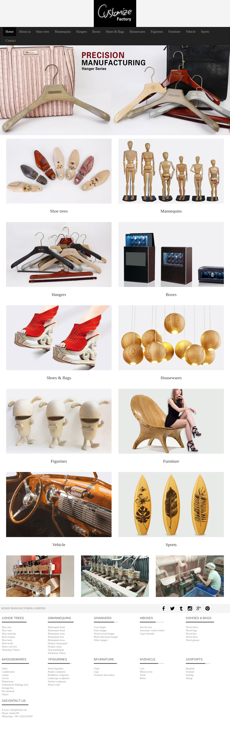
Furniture (174, 31)
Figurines (157, 31)
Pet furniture (8, 691)
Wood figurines (55, 668)
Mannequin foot (56, 637)
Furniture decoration (104, 675)
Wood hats (191, 633)
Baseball (190, 668)
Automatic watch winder (152, 630)
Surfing (189, 675)
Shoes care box (9, 646)
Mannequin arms (56, 633)
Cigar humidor (147, 633)
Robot (143, 678)
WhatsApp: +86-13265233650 (17, 716)
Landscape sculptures (58, 678)
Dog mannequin (56, 650)
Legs (96, 671)
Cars (142, 668)
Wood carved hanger (104, 633)
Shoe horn (7, 640)
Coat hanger (100, 627)
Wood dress (191, 637)
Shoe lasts (7, 630)
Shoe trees (42, 31)
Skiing (189, 678)
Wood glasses (192, 640)
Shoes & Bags (115, 31)
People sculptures (56, 671)
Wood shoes (192, 627)
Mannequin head (56, 627)
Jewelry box (146, 627)
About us (25, 31)
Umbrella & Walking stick (15, 684)
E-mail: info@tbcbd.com (14, 710)
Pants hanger (100, 630)
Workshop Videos (11, 650)
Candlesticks (8, 671)
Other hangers (101, 640)
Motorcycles (146, 671)
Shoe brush (7, 643)
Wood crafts (54, 684)
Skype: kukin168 (10, 713)
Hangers (81, 31)
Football (190, 671)
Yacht (143, 675)
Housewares (137, 31)
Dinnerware (8, 681)
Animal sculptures (57, 681)
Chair (96, 668)
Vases (5, 668)
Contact (11, 40)
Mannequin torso (56, 640)
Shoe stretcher (9, 633)
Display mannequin (57, 643)
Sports (205, 31)
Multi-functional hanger (106, 637)
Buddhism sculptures (58, 675)
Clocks (5, 678)
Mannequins (63, 31)
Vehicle (191, 31)
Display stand (55, 646)
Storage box (8, 688)
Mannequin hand (56, 630)
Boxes (96, 31)
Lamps (5, 675)
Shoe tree (6, 627)
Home (11, 31)
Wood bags (191, 630)
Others (5, 694)
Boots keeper (8, 637)
